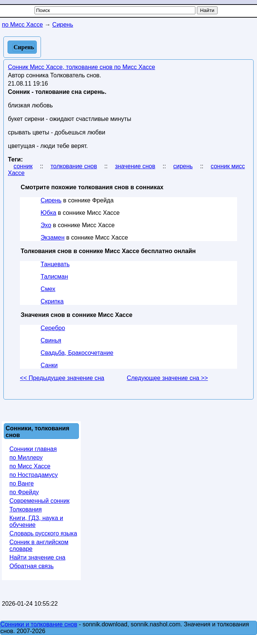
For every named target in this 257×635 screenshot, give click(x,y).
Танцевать (55, 264)
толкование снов (73, 166)
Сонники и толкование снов (38, 624)
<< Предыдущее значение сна (62, 378)
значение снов (135, 166)
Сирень (51, 200)
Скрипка (52, 301)
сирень (183, 166)
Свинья (51, 340)
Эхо (46, 225)
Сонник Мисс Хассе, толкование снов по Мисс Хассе (81, 67)
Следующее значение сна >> (167, 378)
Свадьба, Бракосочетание (77, 353)
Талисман (54, 276)
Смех (48, 289)
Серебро (53, 328)
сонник (23, 166)
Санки (49, 365)
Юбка (48, 213)
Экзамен (53, 237)
